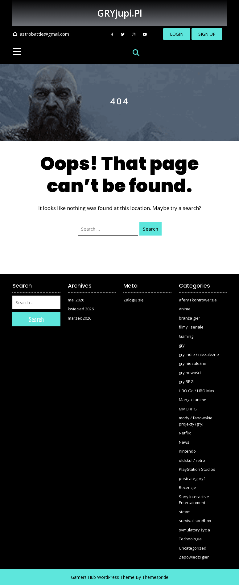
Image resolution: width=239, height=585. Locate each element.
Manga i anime (192, 399)
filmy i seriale (191, 327)
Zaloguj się (133, 300)
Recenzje (187, 487)
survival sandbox (195, 520)
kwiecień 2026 (81, 309)
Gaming (186, 336)
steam (185, 511)
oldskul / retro (192, 460)
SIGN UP (207, 34)
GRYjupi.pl (119, 13)
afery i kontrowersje (198, 300)
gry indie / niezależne (199, 354)
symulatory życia (194, 530)
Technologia (190, 539)
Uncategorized (192, 548)
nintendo (187, 451)
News (184, 442)
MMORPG (188, 409)
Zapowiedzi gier (194, 557)
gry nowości (190, 372)
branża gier (189, 318)
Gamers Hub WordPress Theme (102, 577)
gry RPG (186, 381)
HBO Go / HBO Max (196, 390)
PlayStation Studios (197, 469)
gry (182, 345)
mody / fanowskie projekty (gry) (195, 421)
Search (150, 229)
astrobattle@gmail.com (41, 34)
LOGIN (176, 34)
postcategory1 (192, 478)
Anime (185, 309)
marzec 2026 (79, 318)
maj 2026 (76, 300)
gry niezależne (192, 363)
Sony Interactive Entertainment (194, 500)
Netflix (185, 433)
